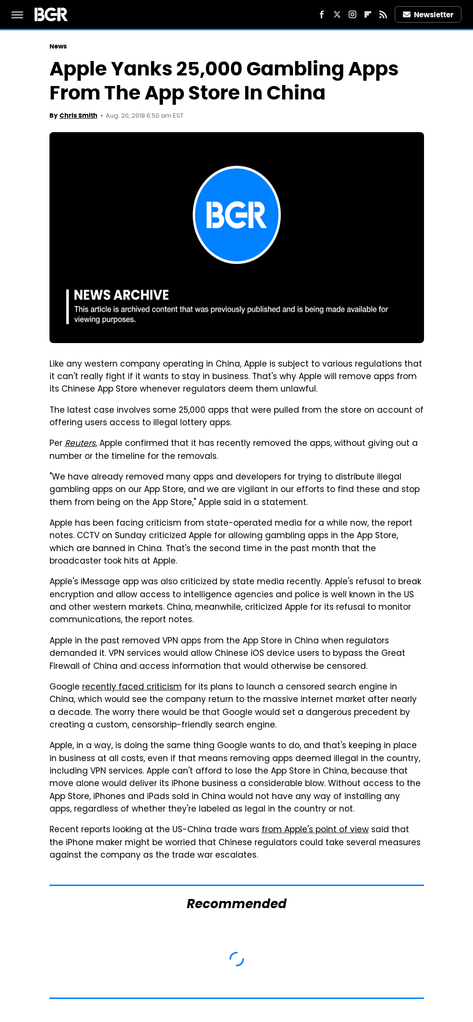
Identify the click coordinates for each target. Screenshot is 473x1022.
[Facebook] (322, 14)
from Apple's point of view (315, 830)
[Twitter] (337, 14)
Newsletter (428, 14)
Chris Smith (78, 115)
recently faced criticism (132, 687)
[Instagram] (352, 14)
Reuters (80, 444)
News (58, 46)
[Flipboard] (368, 14)
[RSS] (383, 14)
